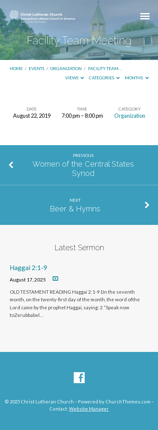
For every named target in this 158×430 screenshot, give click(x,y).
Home (16, 68)
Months (137, 77)
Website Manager (89, 408)
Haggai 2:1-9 (28, 267)
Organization (66, 68)
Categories (104, 77)
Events (36, 68)
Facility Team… (104, 68)
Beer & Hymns (75, 208)
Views (74, 77)
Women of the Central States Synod (83, 169)
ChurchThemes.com (127, 401)
